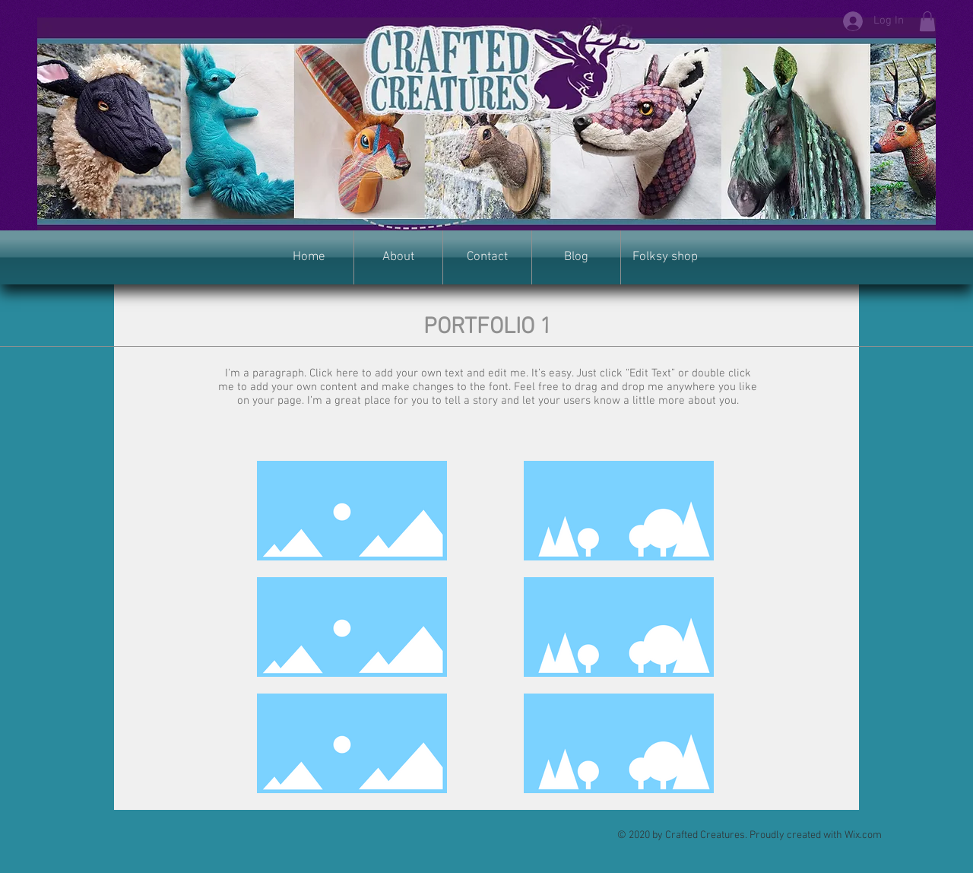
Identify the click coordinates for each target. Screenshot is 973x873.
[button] (927, 21)
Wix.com (863, 835)
